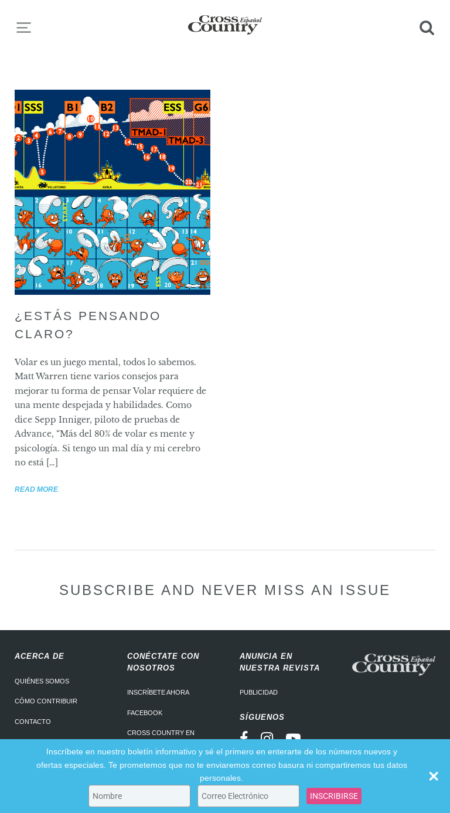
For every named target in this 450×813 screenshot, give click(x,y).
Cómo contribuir (46, 701)
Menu (23, 27)
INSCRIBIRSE (334, 796)
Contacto (33, 721)
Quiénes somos (42, 681)
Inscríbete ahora (158, 692)
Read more (36, 489)
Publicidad (259, 692)
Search (426, 27)
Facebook (144, 712)
